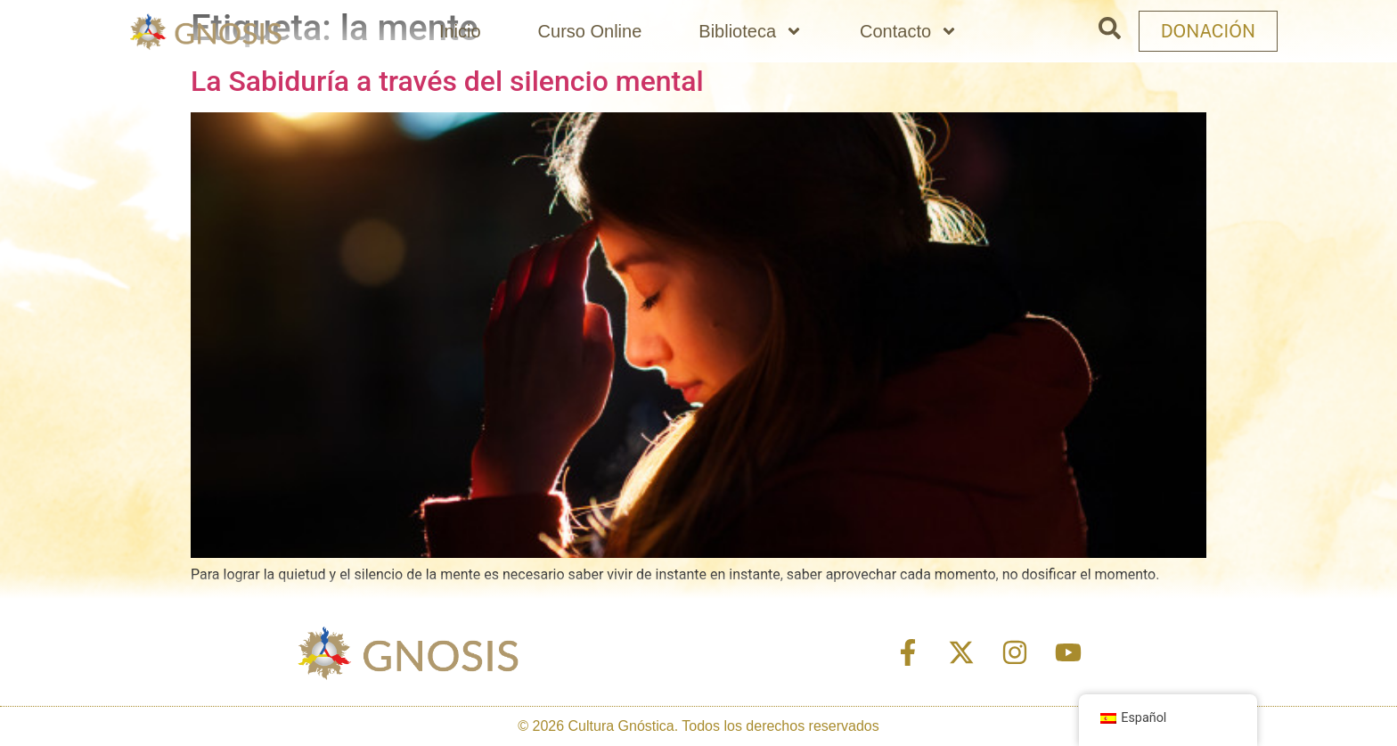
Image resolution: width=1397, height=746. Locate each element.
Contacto (909, 31)
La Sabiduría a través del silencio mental (447, 81)
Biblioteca (750, 31)
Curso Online (590, 31)
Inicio (460, 31)
